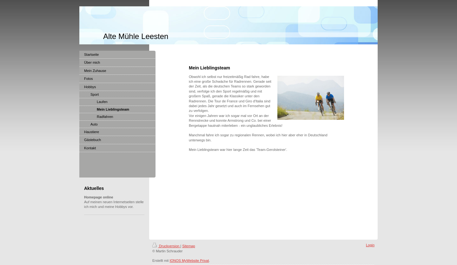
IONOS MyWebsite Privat (189, 260)
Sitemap (188, 246)
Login (370, 245)
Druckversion (166, 246)
